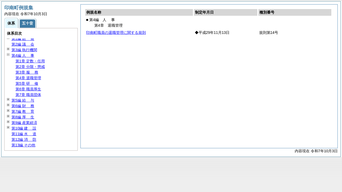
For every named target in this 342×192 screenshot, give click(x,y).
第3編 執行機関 (24, 50)
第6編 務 (22, 106)
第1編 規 (22, 39)
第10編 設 (23, 128)
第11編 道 (23, 134)
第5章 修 (26, 83)
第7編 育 (22, 111)
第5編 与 (22, 100)
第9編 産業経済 (24, 123)
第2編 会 (22, 44)
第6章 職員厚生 (28, 89)
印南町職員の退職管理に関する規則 (116, 32)
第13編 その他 (23, 145)
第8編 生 (22, 117)
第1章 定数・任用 (30, 61)
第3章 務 (26, 72)
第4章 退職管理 (28, 78)
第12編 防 (23, 139)
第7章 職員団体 (28, 95)
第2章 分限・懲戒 (30, 67)
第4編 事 (22, 55)
